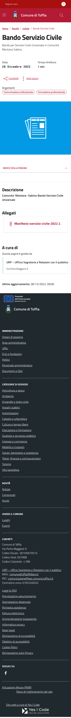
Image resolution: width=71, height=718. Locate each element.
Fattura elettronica (13, 613)
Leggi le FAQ (9, 590)
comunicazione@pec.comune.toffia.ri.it (30, 578)
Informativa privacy (13, 624)
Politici (6, 359)
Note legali (8, 630)
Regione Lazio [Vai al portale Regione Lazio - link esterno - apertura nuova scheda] (11, 4)
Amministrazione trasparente (19, 619)
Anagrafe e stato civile (15, 402)
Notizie (6, 489)
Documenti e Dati (12, 371)
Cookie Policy (10, 647)
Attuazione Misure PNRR (16, 687)
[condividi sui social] (10, 78)
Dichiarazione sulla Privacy (17, 653)
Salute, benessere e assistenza (20, 453)
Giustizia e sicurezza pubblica (19, 436)
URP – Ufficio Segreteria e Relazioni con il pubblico (37, 262)
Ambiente (8, 396)
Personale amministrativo (17, 365)
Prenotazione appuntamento (19, 596)
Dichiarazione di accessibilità (18, 636)
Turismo (6, 464)
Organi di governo (12, 337)
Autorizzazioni (10, 413)
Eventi (6, 526)
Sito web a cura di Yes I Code (23, 705)
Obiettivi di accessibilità (15, 641)
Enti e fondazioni (12, 354)
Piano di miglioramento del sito (34, 691)
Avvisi (5, 500)
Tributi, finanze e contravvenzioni (21, 458)
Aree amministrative (14, 342)
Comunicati (8, 495)
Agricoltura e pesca (13, 390)
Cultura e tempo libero (15, 424)
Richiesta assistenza (14, 607)
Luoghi (6, 520)
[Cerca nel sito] (61, 15)
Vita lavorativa (10, 470)
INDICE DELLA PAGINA (35, 168)
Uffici (5, 348)
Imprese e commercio (14, 441)
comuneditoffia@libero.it (24, 574)
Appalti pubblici (11, 407)
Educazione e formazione (16, 430)
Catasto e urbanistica (14, 419)
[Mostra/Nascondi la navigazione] (4, 15)
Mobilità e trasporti (13, 447)
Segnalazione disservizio (16, 602)
